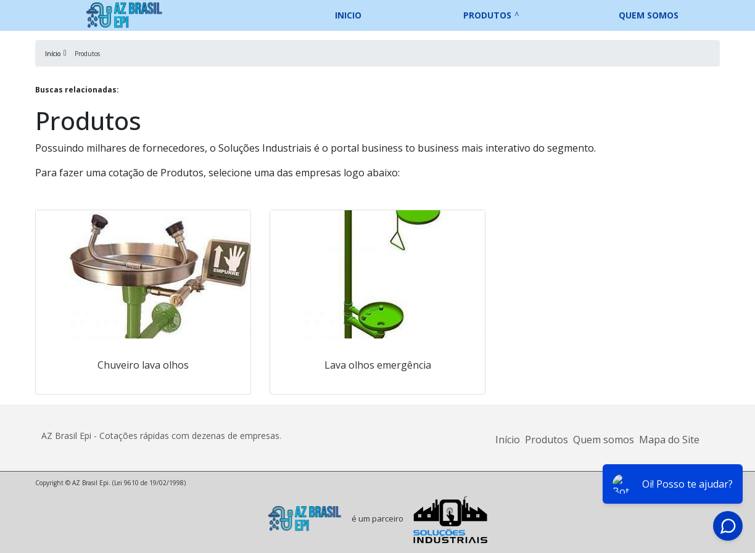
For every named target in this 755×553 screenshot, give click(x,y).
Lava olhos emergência (377, 365)
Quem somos (649, 15)
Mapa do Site (669, 439)
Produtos (487, 15)
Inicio (348, 15)
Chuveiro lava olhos (143, 365)
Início (507, 439)
